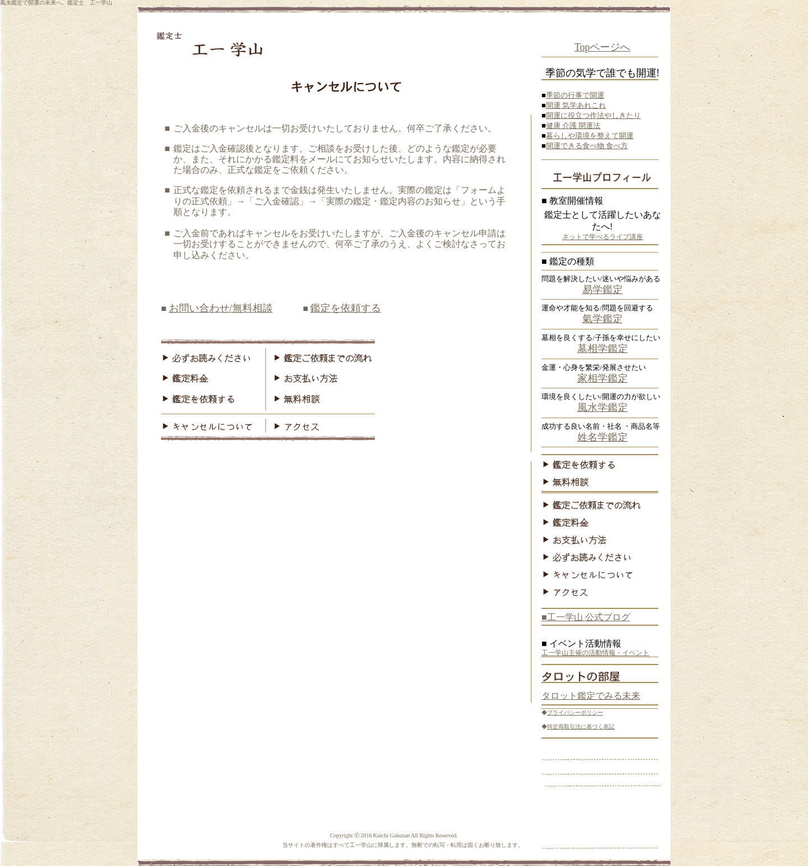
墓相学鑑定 (602, 348)
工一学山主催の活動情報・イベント (595, 653)
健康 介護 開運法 (573, 125)
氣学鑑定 (602, 318)
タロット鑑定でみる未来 (590, 695)
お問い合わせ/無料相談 (221, 308)
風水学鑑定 (602, 407)
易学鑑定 (602, 289)
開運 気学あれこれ (576, 105)
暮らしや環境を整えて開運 (589, 135)
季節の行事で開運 (575, 95)
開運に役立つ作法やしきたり (593, 115)
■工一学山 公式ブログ (585, 617)
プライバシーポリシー (575, 712)
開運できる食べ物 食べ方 (587, 145)
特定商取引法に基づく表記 (580, 726)
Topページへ (603, 47)
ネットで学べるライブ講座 (602, 237)
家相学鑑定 (602, 378)
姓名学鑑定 (602, 437)
